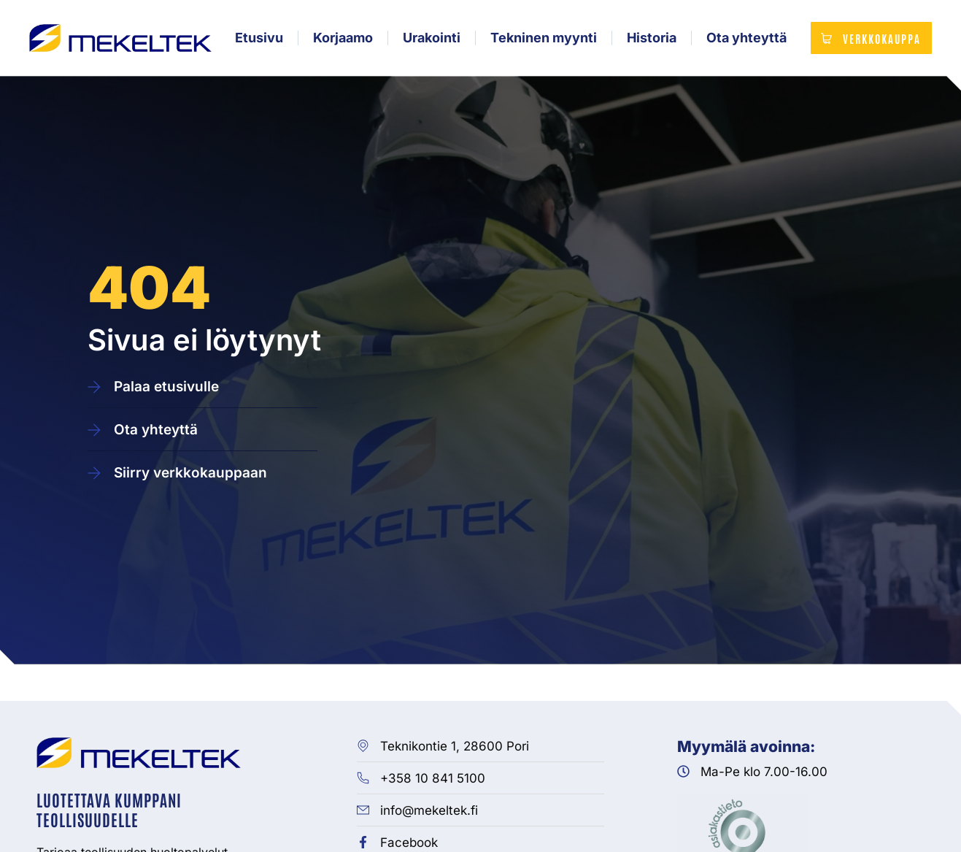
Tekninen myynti (542, 40)
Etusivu (258, 40)
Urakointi (430, 40)
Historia (650, 40)
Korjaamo (341, 40)
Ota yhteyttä (745, 40)
